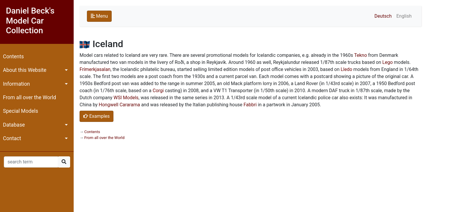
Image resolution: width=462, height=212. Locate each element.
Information (16, 84)
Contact (12, 138)
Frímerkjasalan (95, 69)
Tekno (360, 55)
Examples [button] (96, 116)
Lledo (346, 69)
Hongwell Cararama (119, 104)
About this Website (24, 70)
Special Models (20, 111)
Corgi (158, 90)
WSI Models (125, 97)
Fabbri (250, 104)
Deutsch (383, 16)
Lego (387, 62)
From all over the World (29, 97)
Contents (13, 56)
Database (14, 125)
